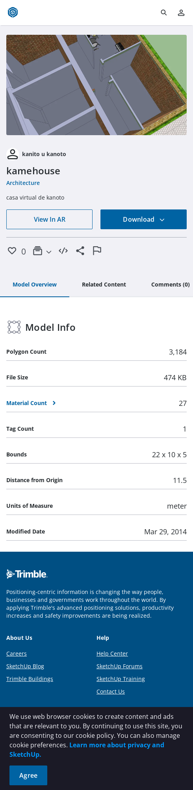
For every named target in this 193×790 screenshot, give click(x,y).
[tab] (34, 285)
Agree (28, 775)
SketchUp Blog (25, 666)
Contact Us (110, 691)
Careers (16, 653)
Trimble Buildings (29, 679)
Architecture (23, 183)
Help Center (112, 653)
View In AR (49, 219)
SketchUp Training (120, 679)
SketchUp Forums (119, 666)
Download (144, 219)
